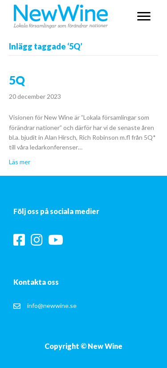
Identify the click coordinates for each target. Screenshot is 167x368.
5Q (17, 80)
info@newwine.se (52, 305)
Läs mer (19, 162)
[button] (144, 16)
